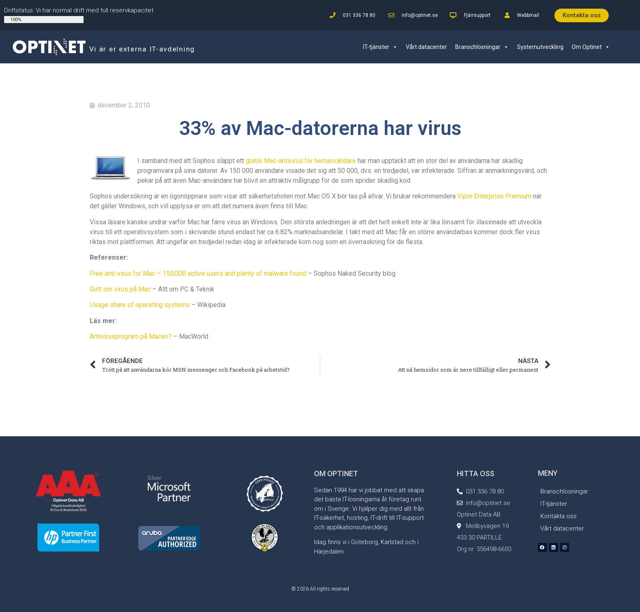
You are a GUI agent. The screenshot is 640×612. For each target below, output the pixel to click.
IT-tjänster (380, 47)
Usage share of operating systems (140, 305)
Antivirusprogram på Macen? (131, 336)
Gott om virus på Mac (120, 289)
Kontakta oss (558, 516)
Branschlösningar (482, 47)
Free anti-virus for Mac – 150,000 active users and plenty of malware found (198, 273)
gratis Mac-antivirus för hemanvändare (301, 161)
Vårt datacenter (426, 47)
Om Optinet (591, 47)
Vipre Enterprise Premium (494, 196)
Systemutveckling (540, 47)
